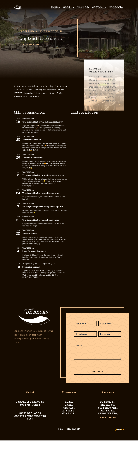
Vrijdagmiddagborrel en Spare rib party (42, 207)
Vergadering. (108, 414)
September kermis (31, 267)
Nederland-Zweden (31, 140)
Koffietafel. (108, 408)
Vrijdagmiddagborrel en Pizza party (40, 193)
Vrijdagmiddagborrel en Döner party (40, 220)
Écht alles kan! (108, 418)
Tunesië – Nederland (32, 158)
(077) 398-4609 (30, 413)
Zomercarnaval (29, 234)
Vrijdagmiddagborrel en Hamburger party (43, 176)
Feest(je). (107, 402)
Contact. (116, 7)
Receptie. (108, 411)
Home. (55, 7)
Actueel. (99, 7)
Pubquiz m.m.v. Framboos (34, 251)
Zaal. (67, 7)
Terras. (83, 7)
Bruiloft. (107, 405)
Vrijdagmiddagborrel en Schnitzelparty (42, 122)
